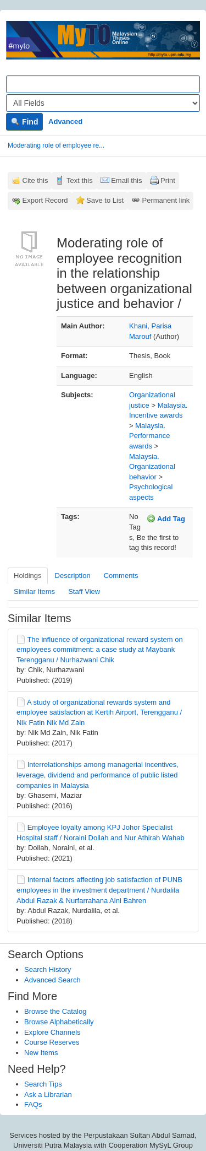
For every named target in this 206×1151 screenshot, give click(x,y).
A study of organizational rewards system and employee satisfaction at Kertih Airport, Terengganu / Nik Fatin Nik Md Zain (99, 712)
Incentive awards (156, 415)
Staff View (84, 591)
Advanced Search (52, 980)
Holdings (28, 575)
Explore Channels (52, 1032)
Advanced (65, 121)
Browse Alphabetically (58, 1022)
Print (167, 180)
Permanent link (166, 200)
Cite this (35, 180)
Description (73, 575)
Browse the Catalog (55, 1011)
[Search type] (103, 103)
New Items (41, 1053)
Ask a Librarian (48, 1094)
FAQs (33, 1104)
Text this (79, 180)
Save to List (105, 200)
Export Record (45, 200)
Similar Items (34, 591)
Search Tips (43, 1084)
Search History (47, 969)
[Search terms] (103, 84)
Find (24, 121)
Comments (121, 575)
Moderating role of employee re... (56, 145)
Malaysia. (173, 405)
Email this (126, 180)
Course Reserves (51, 1042)
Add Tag (166, 518)
